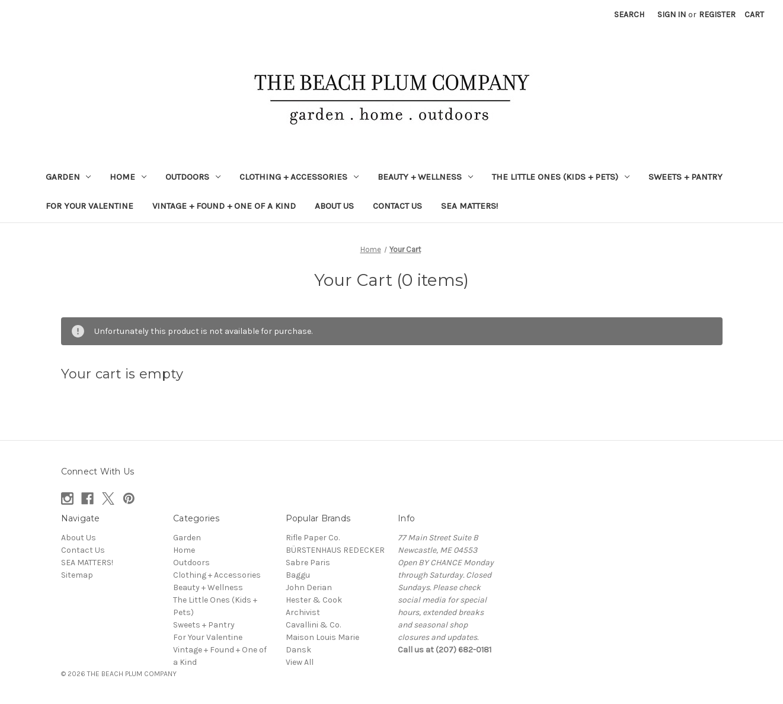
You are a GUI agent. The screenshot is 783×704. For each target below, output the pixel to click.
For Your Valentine (89, 205)
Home (128, 176)
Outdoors (192, 176)
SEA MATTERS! (469, 205)
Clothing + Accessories (299, 176)
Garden (68, 176)
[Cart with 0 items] (754, 14)
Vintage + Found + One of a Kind (224, 205)
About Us (334, 205)
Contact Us (397, 205)
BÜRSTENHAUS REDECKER (335, 550)
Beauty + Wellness (425, 176)
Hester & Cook (314, 600)
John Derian (309, 587)
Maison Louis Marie (322, 637)
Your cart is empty (122, 374)
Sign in (671, 14)
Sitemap (77, 575)
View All (300, 662)
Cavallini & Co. (313, 625)
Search (629, 14)
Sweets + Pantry (685, 176)
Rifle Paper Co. (313, 538)
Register (717, 14)
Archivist (303, 612)
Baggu (298, 575)
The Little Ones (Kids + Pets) (560, 176)
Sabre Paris (308, 563)
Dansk (298, 650)
